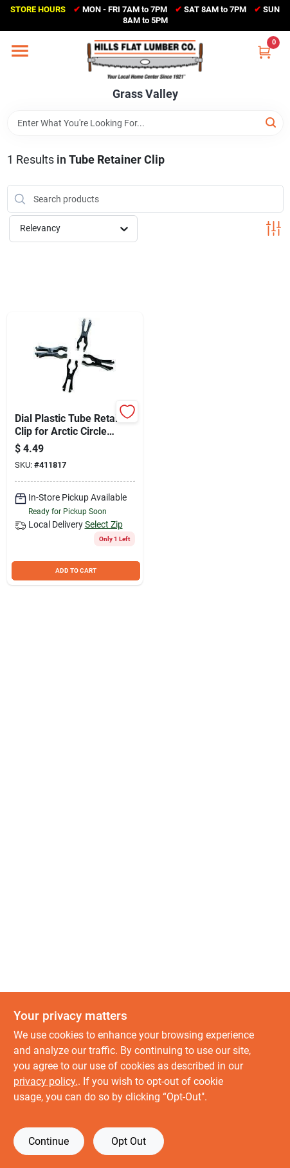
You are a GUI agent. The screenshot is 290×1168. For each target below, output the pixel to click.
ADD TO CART (75, 570)
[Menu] (20, 51)
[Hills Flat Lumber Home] (145, 59)
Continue (48, 1141)
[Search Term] (145, 123)
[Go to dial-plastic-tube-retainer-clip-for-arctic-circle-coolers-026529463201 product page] (75, 448)
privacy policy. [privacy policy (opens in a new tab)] (46, 1081)
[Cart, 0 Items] (264, 52)
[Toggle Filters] (273, 228)
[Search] (271, 122)
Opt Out (128, 1141)
